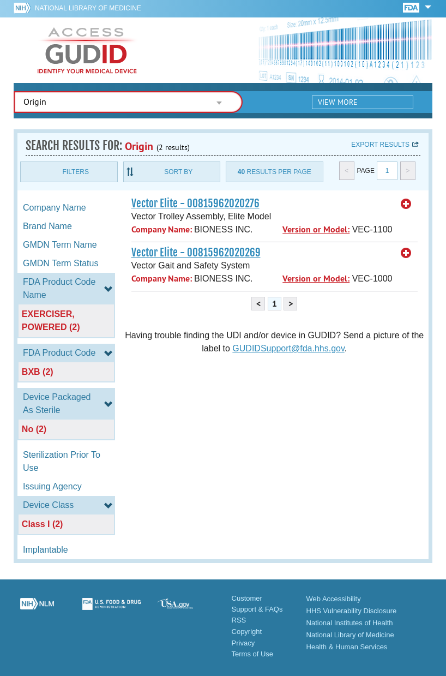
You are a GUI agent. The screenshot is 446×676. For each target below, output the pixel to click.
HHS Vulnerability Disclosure (351, 611)
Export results (380, 144)
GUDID (87, 50)
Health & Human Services (347, 647)
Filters (76, 172)
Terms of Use (253, 654)
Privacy (243, 643)
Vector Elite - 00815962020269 (196, 252)
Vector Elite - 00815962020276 (195, 203)
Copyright (247, 631)
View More (338, 102)
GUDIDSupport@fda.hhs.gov (288, 348)
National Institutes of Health (349, 623)
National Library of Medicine (88, 8)
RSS (239, 620)
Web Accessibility (333, 599)
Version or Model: (315, 229)
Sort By (178, 172)
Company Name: (161, 229)
